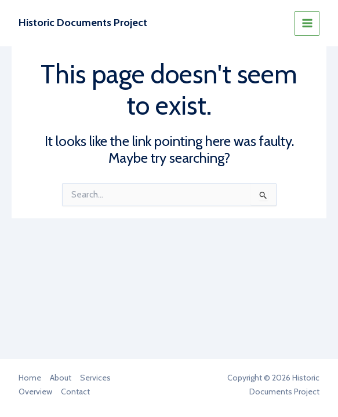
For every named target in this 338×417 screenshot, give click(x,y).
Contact (75, 391)
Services (95, 377)
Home (30, 377)
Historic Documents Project (83, 22)
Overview (35, 391)
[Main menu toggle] (307, 23)
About (60, 377)
